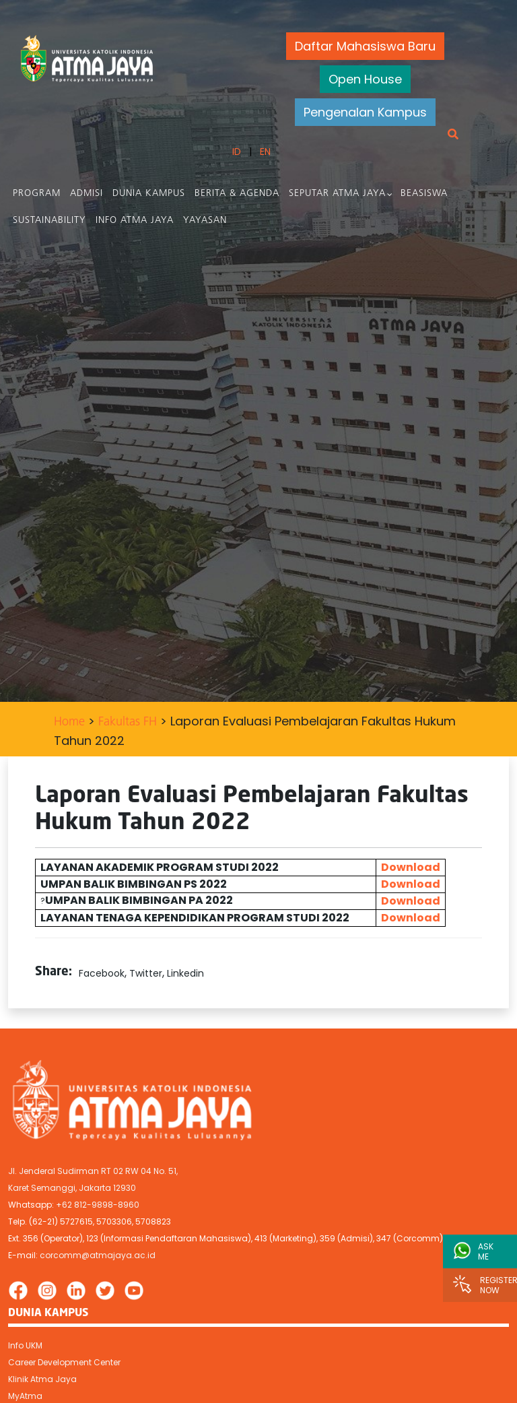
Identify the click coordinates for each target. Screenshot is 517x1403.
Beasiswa (424, 194)
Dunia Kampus (148, 194)
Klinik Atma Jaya (42, 1379)
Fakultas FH (127, 722)
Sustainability (49, 221)
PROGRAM (37, 194)
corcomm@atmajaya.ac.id (98, 1255)
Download (410, 867)
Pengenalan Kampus (365, 112)
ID (236, 151)
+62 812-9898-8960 (97, 1204)
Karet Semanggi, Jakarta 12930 (72, 1188)
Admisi (86, 194)
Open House (365, 79)
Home (69, 722)
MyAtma (25, 1396)
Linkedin (185, 973)
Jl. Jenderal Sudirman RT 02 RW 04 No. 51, (93, 1171)
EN (264, 151)
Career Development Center (64, 1362)
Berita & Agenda (237, 194)
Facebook (102, 973)
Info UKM (25, 1345)
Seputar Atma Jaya (337, 194)
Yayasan (205, 221)
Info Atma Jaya (135, 221)
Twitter (145, 973)
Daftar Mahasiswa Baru (365, 46)
